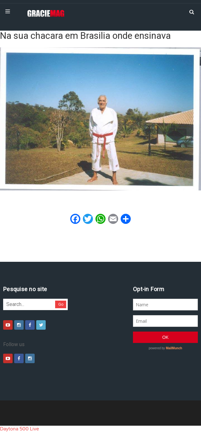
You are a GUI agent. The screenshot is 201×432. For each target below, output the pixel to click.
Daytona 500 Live (19, 429)
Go (61, 304)
